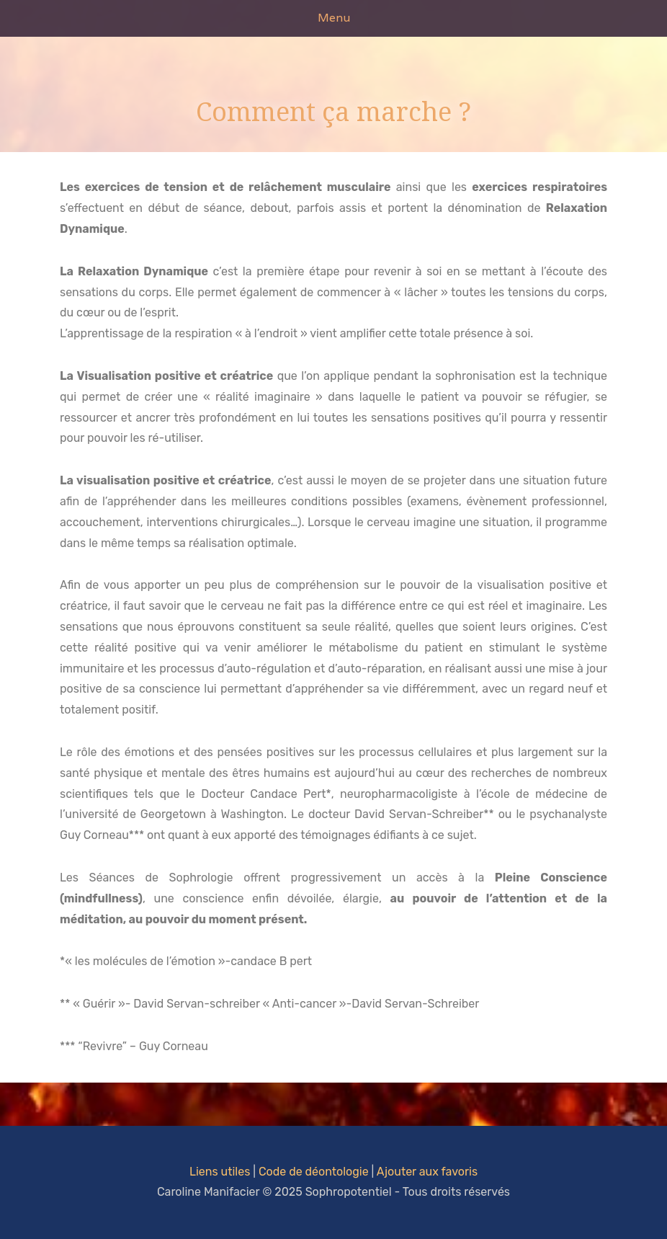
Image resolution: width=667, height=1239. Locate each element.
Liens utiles (219, 1171)
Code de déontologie (314, 1171)
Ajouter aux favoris (427, 1171)
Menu (334, 17)
